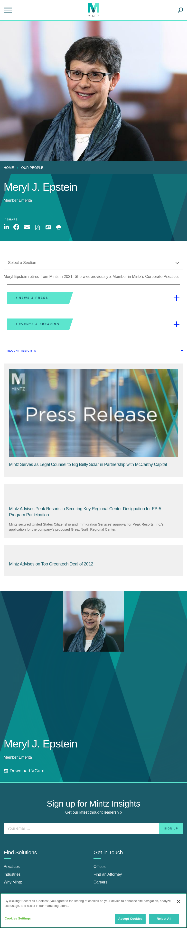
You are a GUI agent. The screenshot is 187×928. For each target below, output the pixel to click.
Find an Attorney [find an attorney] (108, 874)
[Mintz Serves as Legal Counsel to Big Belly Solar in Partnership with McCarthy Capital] (88, 464)
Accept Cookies (130, 918)
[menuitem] (10, 168)
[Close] (178, 901)
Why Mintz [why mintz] (13, 882)
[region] (93, 910)
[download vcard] (24, 771)
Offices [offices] (100, 866)
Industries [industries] (12, 874)
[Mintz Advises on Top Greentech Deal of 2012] (93, 553)
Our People (32, 168)
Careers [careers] (100, 882)
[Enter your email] (93, 828)
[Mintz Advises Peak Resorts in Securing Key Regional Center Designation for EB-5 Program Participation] (93, 495)
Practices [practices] (12, 866)
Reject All (164, 918)
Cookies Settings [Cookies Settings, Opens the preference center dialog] (18, 918)
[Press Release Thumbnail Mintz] (93, 413)
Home (9, 168)
